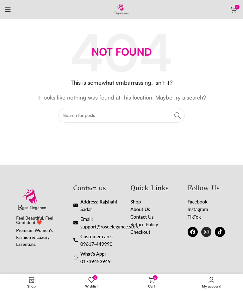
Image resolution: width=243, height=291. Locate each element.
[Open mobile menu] (8, 9)
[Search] (121, 115)
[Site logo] (121, 9)
